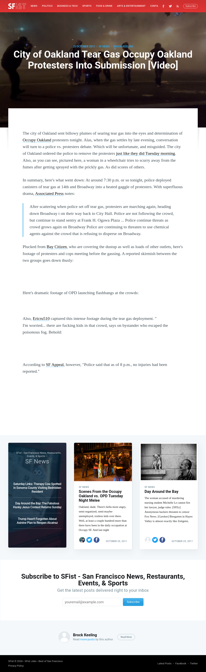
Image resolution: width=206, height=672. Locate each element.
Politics (47, 6)
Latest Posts (165, 663)
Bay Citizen (57, 246)
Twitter (194, 663)
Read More (126, 637)
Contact (155, 6)
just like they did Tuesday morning (145, 153)
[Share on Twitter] (89, 538)
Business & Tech (67, 6)
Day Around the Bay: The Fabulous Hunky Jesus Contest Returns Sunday (37, 503)
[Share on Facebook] (96, 538)
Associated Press (49, 193)
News (34, 6)
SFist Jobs (31, 661)
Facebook (180, 663)
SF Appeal (55, 364)
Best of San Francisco (50, 661)
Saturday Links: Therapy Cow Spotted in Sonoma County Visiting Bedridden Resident (37, 486)
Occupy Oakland (37, 139)
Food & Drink (104, 6)
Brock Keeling (123, 46)
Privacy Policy (16, 665)
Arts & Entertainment (131, 6)
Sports (87, 6)
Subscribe (190, 6)
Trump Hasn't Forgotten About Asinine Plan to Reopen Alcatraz (37, 519)
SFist (11, 661)
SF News (104, 46)
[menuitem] (34, 6)
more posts (87, 639)
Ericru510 (41, 318)
